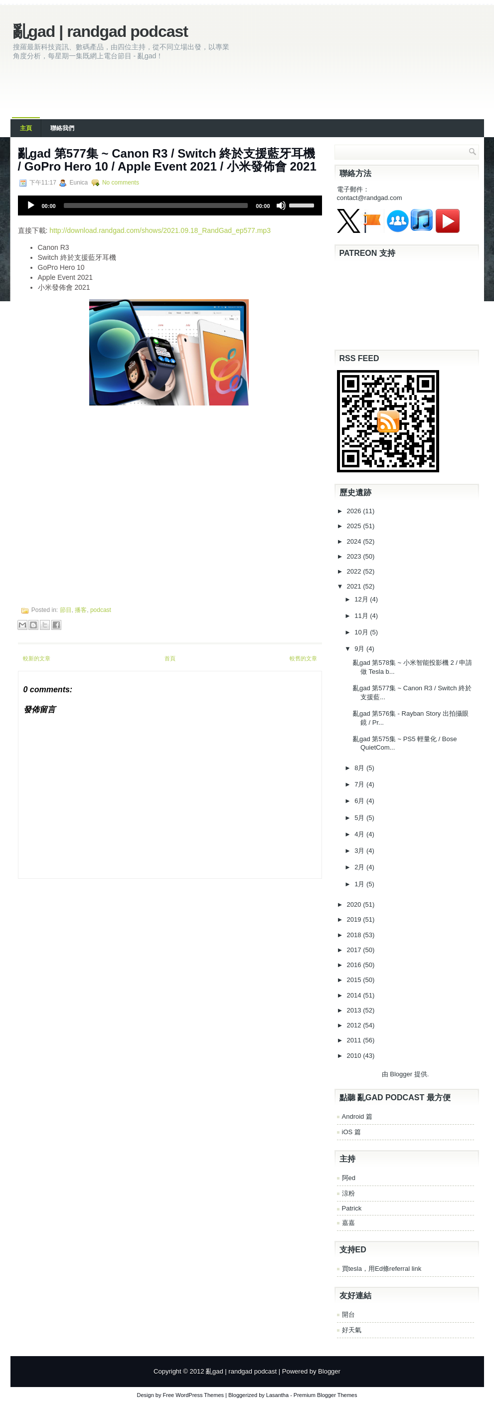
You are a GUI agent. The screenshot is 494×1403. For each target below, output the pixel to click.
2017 (355, 950)
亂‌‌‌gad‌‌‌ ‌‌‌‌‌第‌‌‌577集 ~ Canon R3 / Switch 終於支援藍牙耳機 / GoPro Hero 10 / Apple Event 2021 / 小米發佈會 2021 (167, 160)
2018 (355, 935)
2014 (355, 995)
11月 (362, 615)
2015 (355, 980)
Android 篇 (357, 1116)
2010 (355, 1055)
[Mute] (281, 205)
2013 (355, 1010)
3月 (360, 850)
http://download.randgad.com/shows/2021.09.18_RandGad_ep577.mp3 (160, 230)
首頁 (170, 658)
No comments (120, 182)
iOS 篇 (351, 1132)
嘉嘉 (348, 1222)
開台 (348, 1314)
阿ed (348, 1178)
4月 (360, 834)
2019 (355, 919)
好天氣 (351, 1330)
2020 (355, 904)
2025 (355, 526)
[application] (170, 205)
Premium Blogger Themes (325, 1395)
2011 (355, 1040)
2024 (355, 541)
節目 (66, 609)
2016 (355, 965)
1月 (360, 884)
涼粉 (348, 1193)
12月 (362, 599)
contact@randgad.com (369, 197)
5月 (360, 817)
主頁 (26, 128)
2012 (355, 1025)
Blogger (401, 1074)
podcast (100, 609)
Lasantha (277, 1395)
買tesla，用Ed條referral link (382, 1268)
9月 (360, 648)
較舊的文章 (303, 658)
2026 (355, 511)
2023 (355, 556)
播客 (81, 609)
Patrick (352, 1208)
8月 (360, 768)
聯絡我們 (62, 128)
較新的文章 (36, 658)
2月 (360, 867)
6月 (360, 800)
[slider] (156, 205)
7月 (360, 784)
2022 (355, 571)
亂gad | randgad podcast (100, 31)
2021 (355, 586)
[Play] (31, 205)
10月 (362, 632)
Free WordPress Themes (193, 1395)
